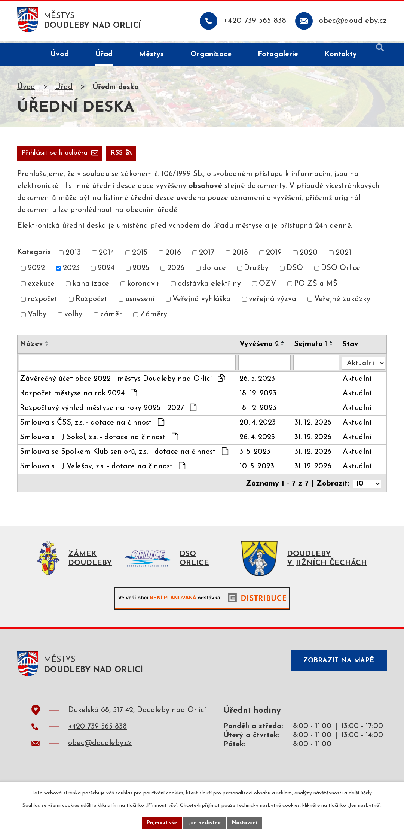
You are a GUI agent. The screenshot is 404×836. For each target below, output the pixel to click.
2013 (73, 255)
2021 (343, 255)
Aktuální (358, 382)
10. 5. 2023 (258, 469)
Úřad (64, 88)
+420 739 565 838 (97, 731)
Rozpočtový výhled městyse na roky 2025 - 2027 (108, 411)
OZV (267, 286)
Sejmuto (312, 346)
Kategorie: (35, 255)
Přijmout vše (160, 822)
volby (73, 317)
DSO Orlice (340, 270)
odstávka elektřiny (209, 286)
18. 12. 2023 (259, 396)
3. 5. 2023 (256, 455)
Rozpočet (91, 301)
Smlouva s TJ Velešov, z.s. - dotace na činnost (102, 469)
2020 (309, 255)
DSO (295, 270)
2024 (106, 270)
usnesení (139, 301)
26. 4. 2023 (258, 440)
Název (31, 346)
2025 (140, 270)
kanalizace (91, 286)
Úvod (26, 88)
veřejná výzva (272, 301)
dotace (214, 270)
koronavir (143, 286)
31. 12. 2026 (314, 425)
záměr (111, 317)
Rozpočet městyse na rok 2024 (78, 396)
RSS (33, 155)
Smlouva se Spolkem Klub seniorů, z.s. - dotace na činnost (124, 454)
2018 (240, 255)
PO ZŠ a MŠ (315, 286)
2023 (71, 270)
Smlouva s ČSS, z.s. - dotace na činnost (92, 425)
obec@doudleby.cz (100, 747)
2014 (106, 255)
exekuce (41, 286)
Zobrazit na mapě (335, 666)
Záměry (153, 317)
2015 (139, 255)
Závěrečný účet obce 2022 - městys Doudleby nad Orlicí (122, 381)
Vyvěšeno (260, 346)
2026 (175, 270)
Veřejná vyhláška (201, 301)
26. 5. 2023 (258, 382)
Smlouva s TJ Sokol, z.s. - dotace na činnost (99, 440)
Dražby (256, 270)
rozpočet (43, 301)
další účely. (361, 792)
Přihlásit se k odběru (99, 155)
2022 (36, 270)
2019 (274, 255)
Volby (37, 317)
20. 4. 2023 (259, 425)
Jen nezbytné (204, 822)
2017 (206, 255)
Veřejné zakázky (342, 301)
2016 (173, 255)
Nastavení (246, 822)
